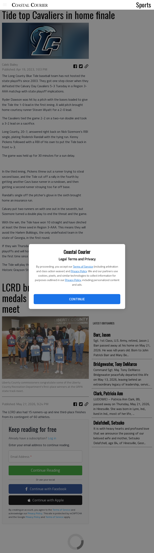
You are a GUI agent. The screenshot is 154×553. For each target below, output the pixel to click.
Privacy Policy (79, 271)
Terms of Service (83, 266)
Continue (77, 299)
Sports (143, 4)
